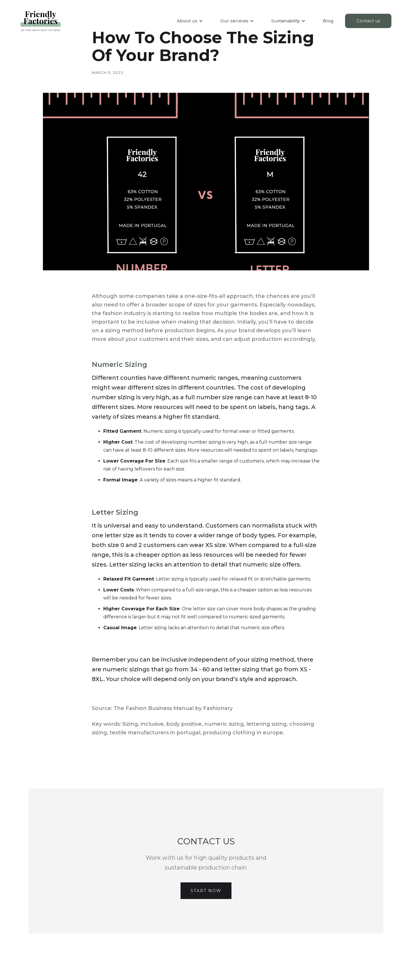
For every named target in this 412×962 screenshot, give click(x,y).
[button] (187, 20)
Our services (234, 20)
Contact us (368, 20)
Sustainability (285, 20)
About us (187, 20)
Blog (328, 20)
